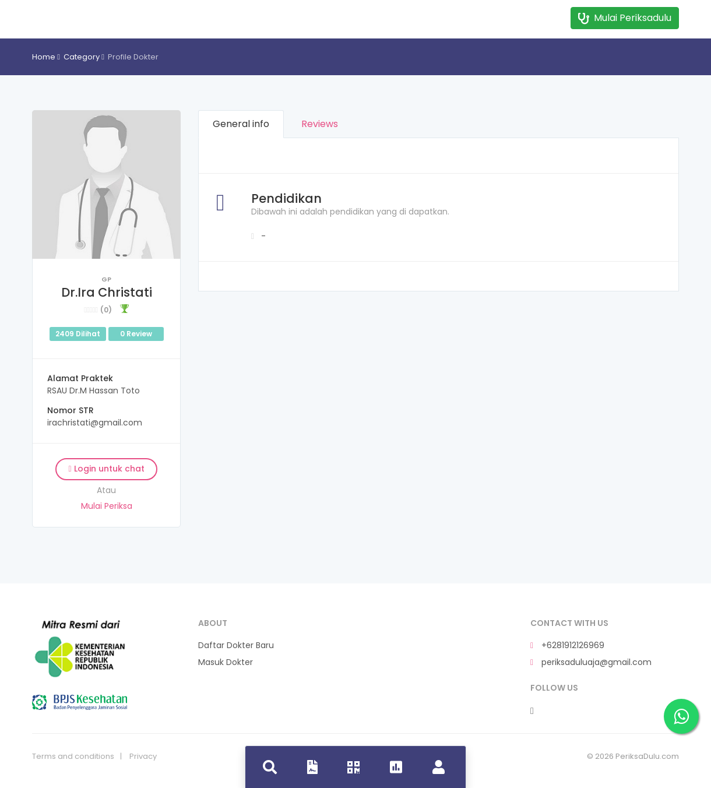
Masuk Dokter (225, 662)
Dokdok (79, 16)
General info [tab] (241, 124)
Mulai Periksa (106, 506)
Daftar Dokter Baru (236, 645)
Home (43, 56)
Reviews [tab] (319, 124)
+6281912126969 (567, 645)
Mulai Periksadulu (624, 17)
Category (82, 56)
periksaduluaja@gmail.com (591, 662)
